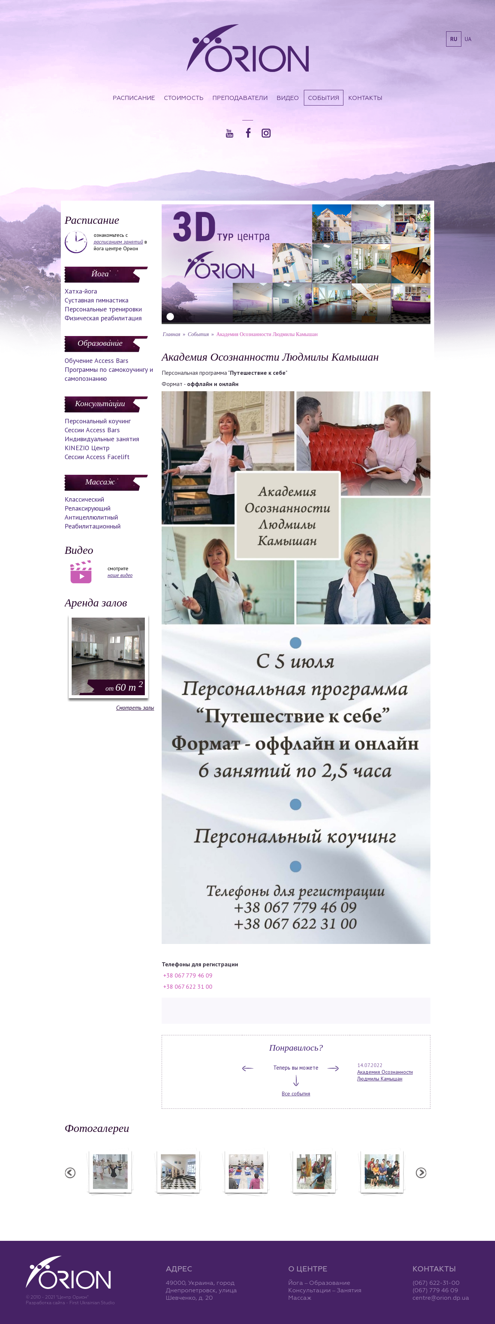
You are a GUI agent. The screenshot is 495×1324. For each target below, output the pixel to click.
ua (468, 39)
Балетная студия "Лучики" (109, 1201)
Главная (171, 334)
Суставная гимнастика (96, 300)
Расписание (134, 97)
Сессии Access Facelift (97, 456)
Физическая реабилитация (103, 318)
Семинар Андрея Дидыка (381, 1201)
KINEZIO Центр (87, 447)
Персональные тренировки (103, 309)
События (323, 97)
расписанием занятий (118, 241)
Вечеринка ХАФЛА (313, 1201)
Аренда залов (96, 602)
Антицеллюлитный (91, 517)
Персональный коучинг (98, 421)
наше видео (120, 575)
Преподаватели (240, 97)
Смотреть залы (135, 707)
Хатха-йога (81, 291)
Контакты (365, 97)
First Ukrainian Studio (92, 1302)
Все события (296, 1093)
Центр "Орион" (177, 1201)
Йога (100, 273)
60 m (124, 687)
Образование (100, 343)
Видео (288, 97)
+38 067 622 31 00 (187, 986)
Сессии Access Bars (92, 430)
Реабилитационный (93, 526)
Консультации (100, 403)
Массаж (100, 481)
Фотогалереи (97, 1128)
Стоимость (183, 97)
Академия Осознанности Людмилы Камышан (385, 1075)
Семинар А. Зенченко (245, 1201)
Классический (84, 499)
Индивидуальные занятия (102, 438)
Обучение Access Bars (96, 360)
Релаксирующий (87, 508)
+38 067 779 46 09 (187, 975)
